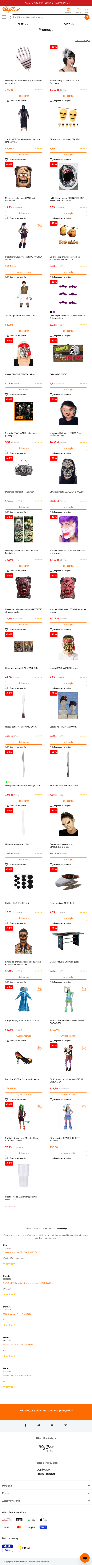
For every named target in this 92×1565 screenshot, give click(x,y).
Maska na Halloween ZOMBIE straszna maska (68, 610)
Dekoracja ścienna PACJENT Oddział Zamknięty (21, 552)
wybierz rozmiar (23, 272)
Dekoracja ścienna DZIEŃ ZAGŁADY (21, 668)
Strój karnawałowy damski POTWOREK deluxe (23, 258)
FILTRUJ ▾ (23, 24)
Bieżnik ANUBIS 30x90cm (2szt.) (65, 961)
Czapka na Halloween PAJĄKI (63, 726)
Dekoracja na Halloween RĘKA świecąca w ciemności (23, 82)
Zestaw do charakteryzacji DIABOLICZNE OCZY (61, 845)
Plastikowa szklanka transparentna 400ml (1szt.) (21, 1198)
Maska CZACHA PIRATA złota (63, 668)
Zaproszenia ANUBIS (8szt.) (62, 903)
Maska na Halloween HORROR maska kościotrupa (67, 552)
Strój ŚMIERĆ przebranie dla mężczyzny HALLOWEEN (23, 140)
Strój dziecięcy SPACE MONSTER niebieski (65, 1139)
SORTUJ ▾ (69, 24)
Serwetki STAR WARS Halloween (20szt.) (21, 434)
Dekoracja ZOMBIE (58, 374)
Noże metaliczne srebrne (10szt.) (64, 785)
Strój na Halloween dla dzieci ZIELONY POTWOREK (67, 1022)
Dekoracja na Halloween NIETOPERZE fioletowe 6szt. (67, 317)
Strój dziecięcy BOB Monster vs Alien (22, 1020)
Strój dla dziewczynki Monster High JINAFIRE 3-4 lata (21, 1139)
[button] (68, 11)
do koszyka (24, 96)
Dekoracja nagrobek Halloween (19, 491)
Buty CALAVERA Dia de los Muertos (22, 1079)
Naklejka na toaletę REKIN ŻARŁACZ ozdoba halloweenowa (67, 199)
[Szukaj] (47, 17)
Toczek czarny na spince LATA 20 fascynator (65, 82)
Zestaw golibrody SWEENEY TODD (21, 315)
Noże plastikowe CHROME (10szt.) (21, 726)
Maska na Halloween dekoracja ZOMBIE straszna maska (23, 610)
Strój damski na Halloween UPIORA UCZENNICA (66, 1080)
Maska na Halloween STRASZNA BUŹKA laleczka (65, 434)
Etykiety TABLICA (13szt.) (17, 903)
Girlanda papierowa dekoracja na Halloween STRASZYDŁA (65, 258)
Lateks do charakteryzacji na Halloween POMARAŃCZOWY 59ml (23, 963)
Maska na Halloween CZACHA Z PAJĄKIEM (20, 199)
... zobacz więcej (83, 40)
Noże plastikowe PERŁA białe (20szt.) (22, 785)
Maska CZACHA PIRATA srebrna (20, 374)
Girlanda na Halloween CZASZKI (65, 139)
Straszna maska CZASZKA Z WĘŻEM (67, 491)
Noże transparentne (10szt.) (18, 844)
